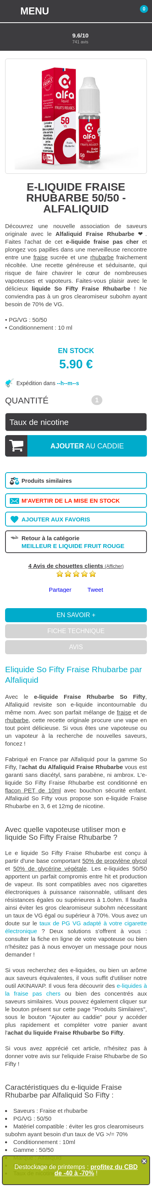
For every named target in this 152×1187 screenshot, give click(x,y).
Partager (60, 589)
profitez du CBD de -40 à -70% (96, 1170)
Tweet (95, 590)
